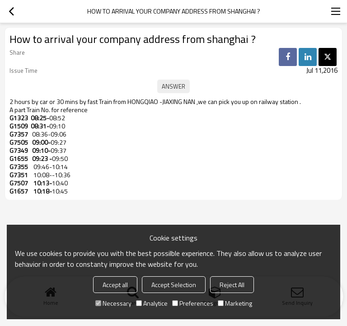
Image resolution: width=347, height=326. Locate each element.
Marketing (235, 303)
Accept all (115, 284)
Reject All (232, 284)
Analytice (152, 303)
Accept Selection (173, 284)
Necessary (113, 303)
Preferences (192, 303)
